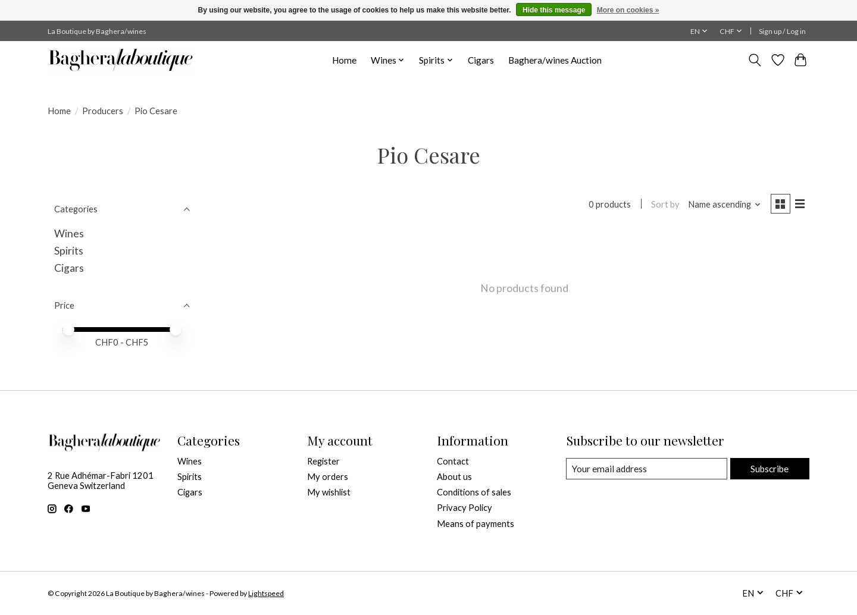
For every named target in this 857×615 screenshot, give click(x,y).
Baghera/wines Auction (555, 60)
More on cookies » (628, 10)
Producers (102, 111)
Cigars (481, 60)
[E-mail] (646, 468)
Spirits (68, 250)
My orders (327, 477)
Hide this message (554, 10)
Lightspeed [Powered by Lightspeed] (266, 593)
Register (323, 461)
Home (344, 60)
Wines (69, 233)
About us (454, 477)
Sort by (663, 205)
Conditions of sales (474, 492)
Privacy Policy (464, 508)
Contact (453, 461)
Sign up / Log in (782, 31)
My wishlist (329, 492)
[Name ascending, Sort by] (722, 205)
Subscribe (768, 468)
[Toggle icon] (755, 60)
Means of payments (475, 524)
